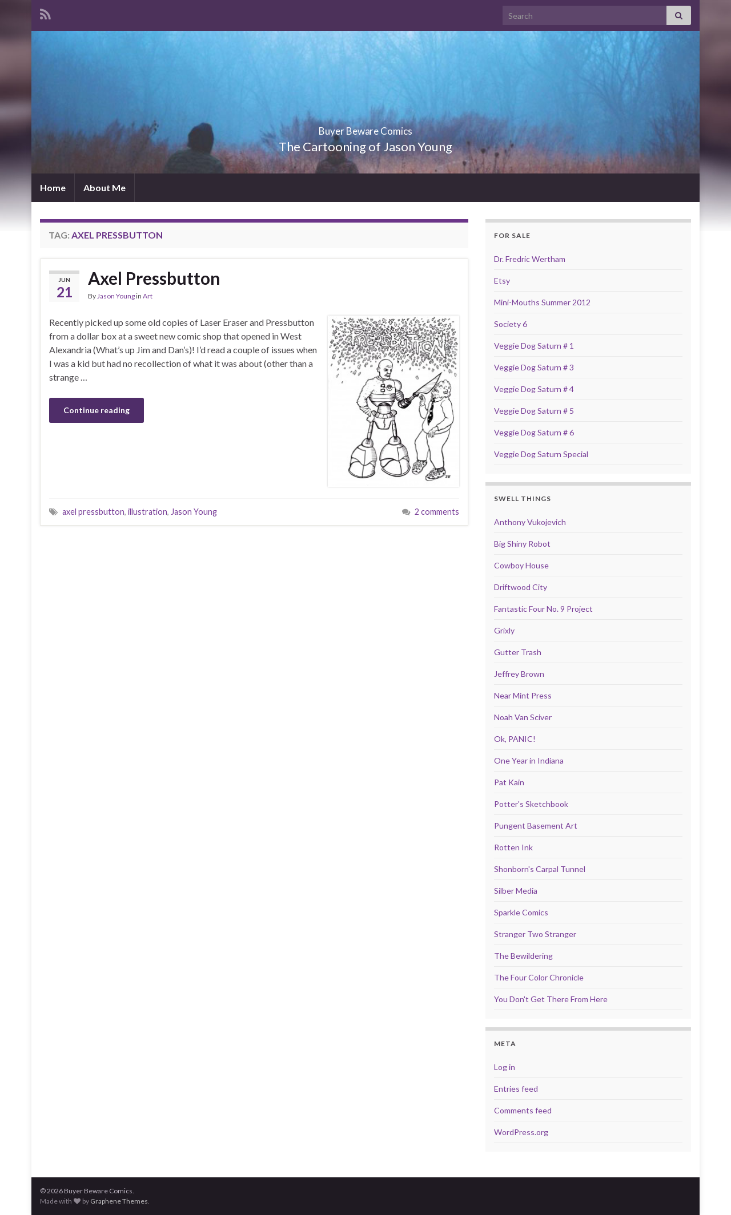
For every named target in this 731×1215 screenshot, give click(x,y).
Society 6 (510, 324)
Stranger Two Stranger (535, 934)
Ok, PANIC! (515, 739)
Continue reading (96, 410)
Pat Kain (509, 782)
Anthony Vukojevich (530, 522)
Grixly (504, 630)
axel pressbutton (93, 511)
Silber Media (515, 890)
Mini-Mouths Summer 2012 (542, 302)
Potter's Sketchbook (531, 804)
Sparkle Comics (521, 912)
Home (53, 187)
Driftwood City (520, 587)
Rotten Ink (513, 847)
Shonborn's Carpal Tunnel (539, 869)
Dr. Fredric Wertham (529, 259)
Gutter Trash (517, 652)
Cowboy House (521, 565)
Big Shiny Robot (522, 543)
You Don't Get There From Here (551, 999)
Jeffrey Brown (519, 674)
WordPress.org (521, 1132)
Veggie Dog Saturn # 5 (534, 410)
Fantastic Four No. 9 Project (543, 608)
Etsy (502, 280)
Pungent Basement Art (535, 825)
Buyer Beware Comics (366, 127)
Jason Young (116, 296)
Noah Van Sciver (523, 717)
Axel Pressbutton (154, 278)
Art (147, 296)
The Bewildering (523, 955)
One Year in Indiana (529, 760)
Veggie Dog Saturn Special (541, 454)
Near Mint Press (523, 695)
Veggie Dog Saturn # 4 (534, 389)
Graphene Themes (119, 1201)
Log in (504, 1067)
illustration (147, 511)
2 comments (437, 511)
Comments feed (523, 1110)
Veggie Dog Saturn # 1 (534, 345)
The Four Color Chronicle (539, 977)
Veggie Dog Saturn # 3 (534, 367)
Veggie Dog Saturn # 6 (534, 432)
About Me (104, 187)
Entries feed (516, 1088)
